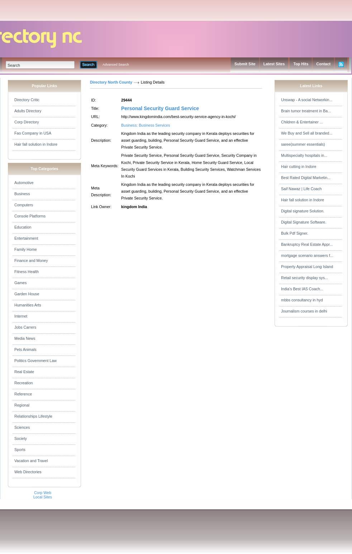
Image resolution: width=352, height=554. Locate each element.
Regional (21, 405)
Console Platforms (30, 216)
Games (20, 283)
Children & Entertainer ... (302, 122)
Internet (20, 316)
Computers (23, 205)
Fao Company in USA (32, 133)
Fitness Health (26, 271)
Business (22, 194)
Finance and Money (31, 260)
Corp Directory (26, 122)
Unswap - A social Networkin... (306, 100)
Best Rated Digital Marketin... (305, 177)
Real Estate (24, 372)
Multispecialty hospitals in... (304, 155)
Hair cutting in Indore (298, 166)
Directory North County (111, 82)
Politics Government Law (35, 360)
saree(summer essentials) (303, 144)
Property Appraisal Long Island (307, 266)
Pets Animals (25, 349)
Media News (24, 338)
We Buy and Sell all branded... (306, 133)
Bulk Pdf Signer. (294, 233)
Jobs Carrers (25, 327)
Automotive (23, 182)
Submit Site (245, 64)
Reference (23, 394)
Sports (19, 449)
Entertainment (26, 238)
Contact (323, 64)
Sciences (22, 427)
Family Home (25, 249)
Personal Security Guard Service (160, 108)
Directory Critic (26, 100)
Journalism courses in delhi (304, 311)
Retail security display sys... (304, 278)
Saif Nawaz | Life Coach (301, 189)
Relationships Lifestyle (33, 416)
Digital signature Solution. (302, 211)
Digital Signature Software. (303, 222)
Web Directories (28, 472)
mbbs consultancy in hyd (302, 300)
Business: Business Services (145, 125)
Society (20, 438)
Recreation (23, 383)
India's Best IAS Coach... (302, 289)
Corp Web (42, 492)
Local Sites (42, 497)
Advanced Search (116, 64)
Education (22, 227)
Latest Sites (274, 64)
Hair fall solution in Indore (35, 144)
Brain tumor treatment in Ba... (306, 111)
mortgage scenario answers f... (307, 255)
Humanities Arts (27, 305)
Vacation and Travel (31, 461)
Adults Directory (27, 111)
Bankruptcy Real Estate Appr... (307, 244)
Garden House (26, 294)
